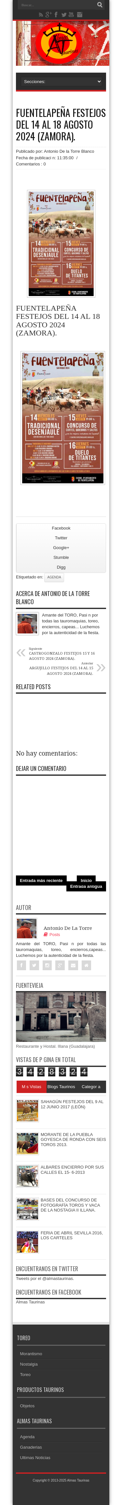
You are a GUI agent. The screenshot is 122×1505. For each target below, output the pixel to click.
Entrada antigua (86, 886)
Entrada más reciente (41, 880)
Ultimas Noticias (35, 1457)
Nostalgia (29, 1364)
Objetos (27, 1405)
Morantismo (31, 1353)
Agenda (54, 577)
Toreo (25, 1374)
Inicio (86, 880)
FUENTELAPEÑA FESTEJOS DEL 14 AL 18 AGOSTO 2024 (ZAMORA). (61, 124)
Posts (52, 934)
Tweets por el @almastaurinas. (45, 1278)
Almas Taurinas (30, 1301)
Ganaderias (31, 1447)
